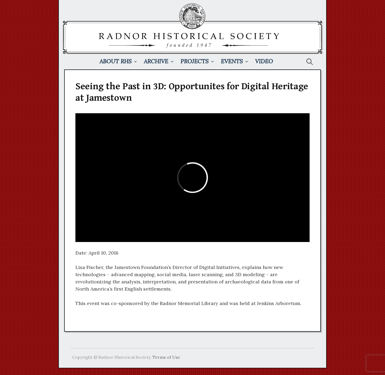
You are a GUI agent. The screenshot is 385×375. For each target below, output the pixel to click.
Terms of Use (166, 357)
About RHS (115, 61)
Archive (156, 61)
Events (232, 61)
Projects (194, 61)
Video (264, 61)
